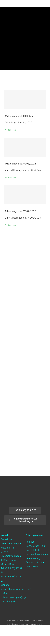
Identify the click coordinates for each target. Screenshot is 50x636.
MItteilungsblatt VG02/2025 (20, 211)
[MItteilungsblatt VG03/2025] (25, 147)
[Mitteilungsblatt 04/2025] (25, 99)
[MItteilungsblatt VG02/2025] (25, 194)
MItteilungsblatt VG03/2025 (20, 163)
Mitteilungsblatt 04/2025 (19, 116)
